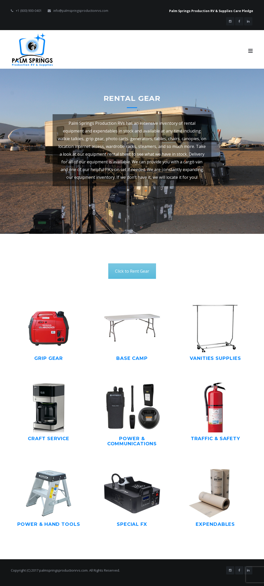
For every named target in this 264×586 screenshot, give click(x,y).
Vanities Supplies (215, 358)
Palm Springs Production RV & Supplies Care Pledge (211, 11)
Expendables (215, 524)
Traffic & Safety (215, 438)
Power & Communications (132, 441)
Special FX (132, 524)
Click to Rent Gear (132, 271)
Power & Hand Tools (48, 524)
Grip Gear (48, 358)
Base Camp (132, 358)
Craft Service (48, 438)
